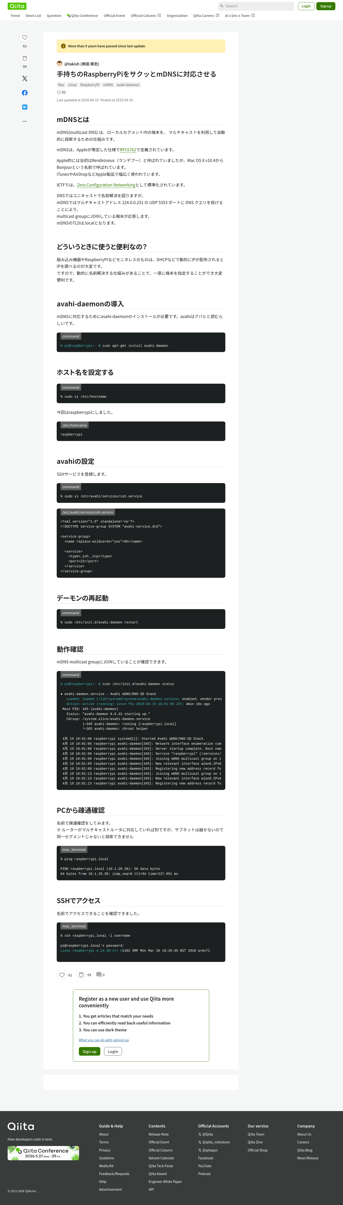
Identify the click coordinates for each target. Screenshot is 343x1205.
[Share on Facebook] (25, 93)
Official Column (146, 15)
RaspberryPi (90, 84)
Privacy (104, 1150)
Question (54, 15)
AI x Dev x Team (240, 15)
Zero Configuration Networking (106, 185)
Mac (61, 84)
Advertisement (110, 1189)
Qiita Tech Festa (161, 1165)
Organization (177, 15)
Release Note (159, 1134)
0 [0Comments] (100, 974)
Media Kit (106, 1165)
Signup (326, 6)
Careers (303, 1142)
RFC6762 (128, 149)
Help (102, 1181)
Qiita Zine (255, 1142)
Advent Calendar (161, 1158)
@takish (78, 63)
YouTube (205, 1165)
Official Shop (257, 1150)
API (151, 1189)
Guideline (106, 1158)
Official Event (114, 15)
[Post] (25, 78)
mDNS (108, 84)
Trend (15, 15)
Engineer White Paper (165, 1181)
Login (306, 6)
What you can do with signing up (104, 1040)
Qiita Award (157, 1173)
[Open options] (25, 121)
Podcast (204, 1173)
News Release (307, 1158)
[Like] (25, 37)
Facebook (205, 1158)
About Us (304, 1134)
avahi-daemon (128, 84)
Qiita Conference (82, 15)
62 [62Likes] (25, 46)
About (103, 1134)
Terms (104, 1142)
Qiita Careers (206, 15)
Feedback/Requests (114, 1173)
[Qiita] (17, 6)
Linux (72, 84)
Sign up (89, 1051)
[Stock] (25, 58)
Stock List (33, 15)
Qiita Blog (305, 1150)
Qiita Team (256, 1134)
